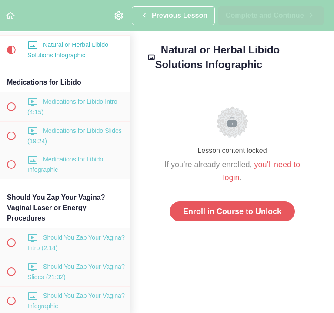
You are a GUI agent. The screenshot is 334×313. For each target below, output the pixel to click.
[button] (11, 15)
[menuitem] (119, 15)
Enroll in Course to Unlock (232, 211)
